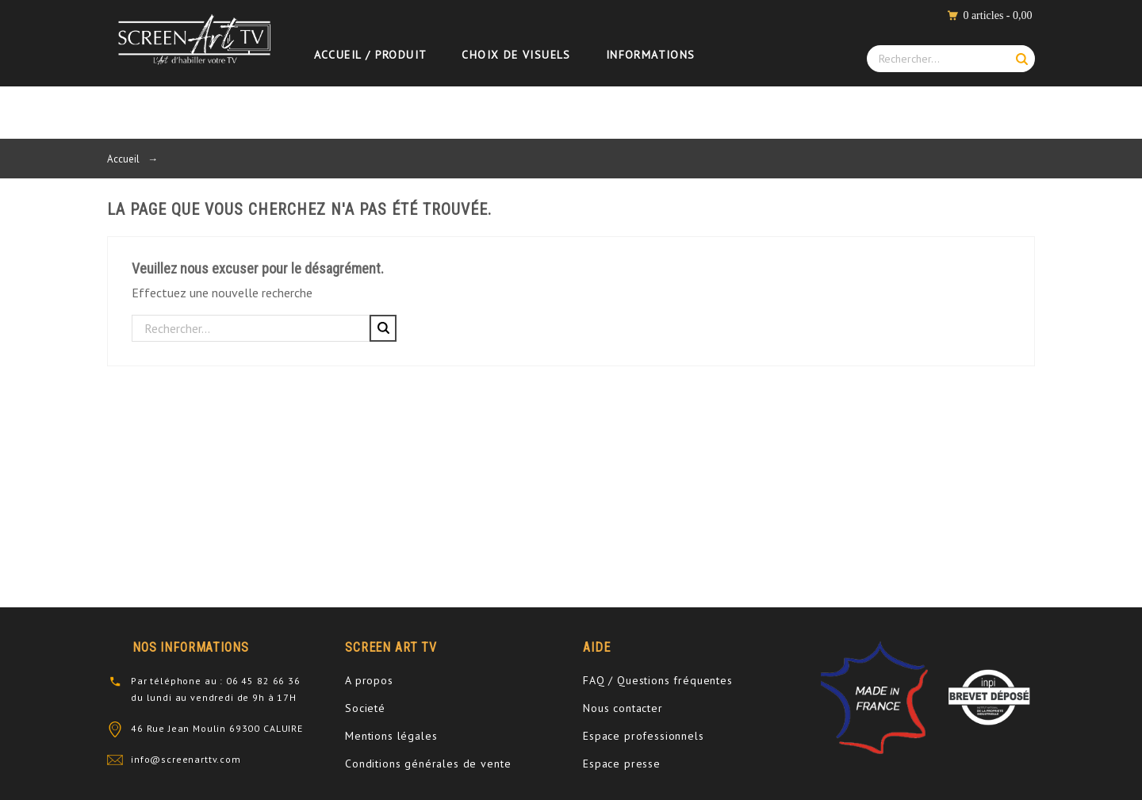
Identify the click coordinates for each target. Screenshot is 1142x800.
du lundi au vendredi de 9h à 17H (214, 697)
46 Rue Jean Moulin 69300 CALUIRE (217, 728)
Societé (365, 708)
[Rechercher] (251, 328)
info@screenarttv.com (186, 759)
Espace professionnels (643, 736)
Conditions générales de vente (428, 763)
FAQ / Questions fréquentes (658, 680)
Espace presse (622, 763)
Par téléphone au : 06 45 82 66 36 (216, 681)
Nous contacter (623, 708)
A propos (369, 680)
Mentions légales (391, 736)
